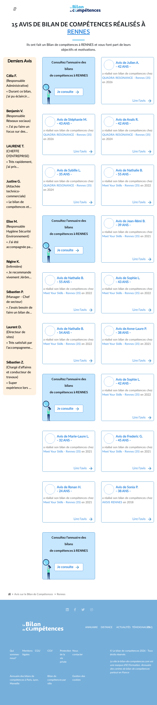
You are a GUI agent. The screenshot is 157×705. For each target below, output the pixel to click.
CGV (50, 651)
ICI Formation (132, 665)
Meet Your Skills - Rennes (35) (121, 185)
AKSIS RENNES (112, 502)
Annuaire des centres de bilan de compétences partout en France (130, 669)
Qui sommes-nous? (14, 654)
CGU (37, 651)
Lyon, (36, 680)
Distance (106, 627)
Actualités (123, 627)
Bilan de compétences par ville (56, 680)
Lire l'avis (141, 101)
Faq (150, 627)
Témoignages (141, 627)
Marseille (14, 683)
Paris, (30, 680)
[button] (67, 610)
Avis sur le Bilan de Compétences (33, 594)
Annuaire (91, 627)
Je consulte (68, 92)
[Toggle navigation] (14, 9)
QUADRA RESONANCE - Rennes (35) (126, 78)
